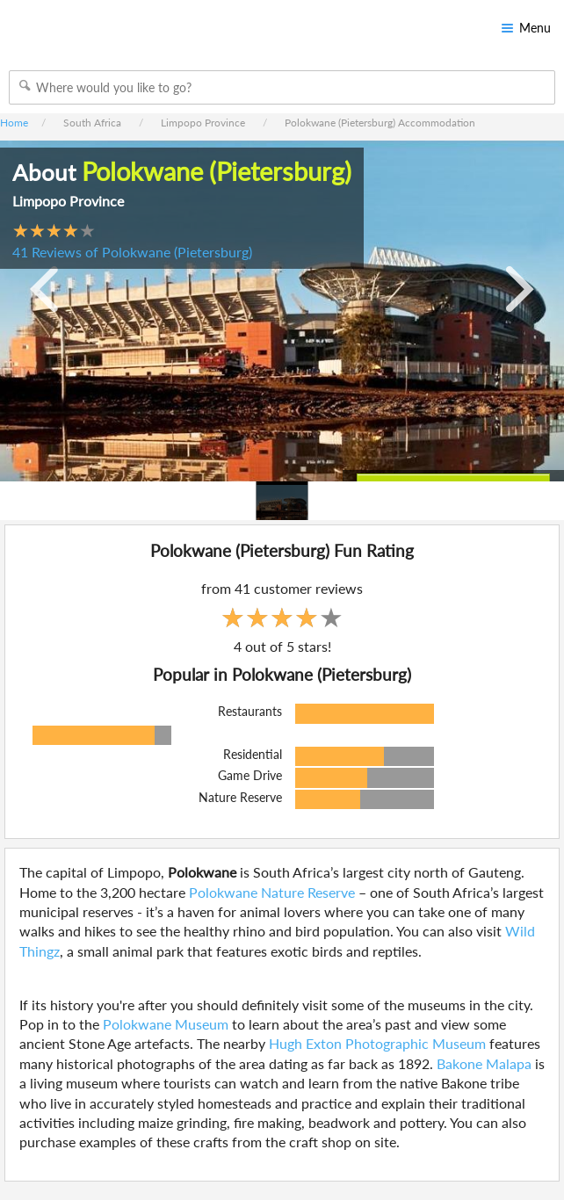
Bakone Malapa (484, 1063)
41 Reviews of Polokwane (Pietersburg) (132, 251)
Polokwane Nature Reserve (272, 892)
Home (14, 122)
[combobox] (282, 87)
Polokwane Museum (165, 1024)
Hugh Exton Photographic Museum (377, 1043)
